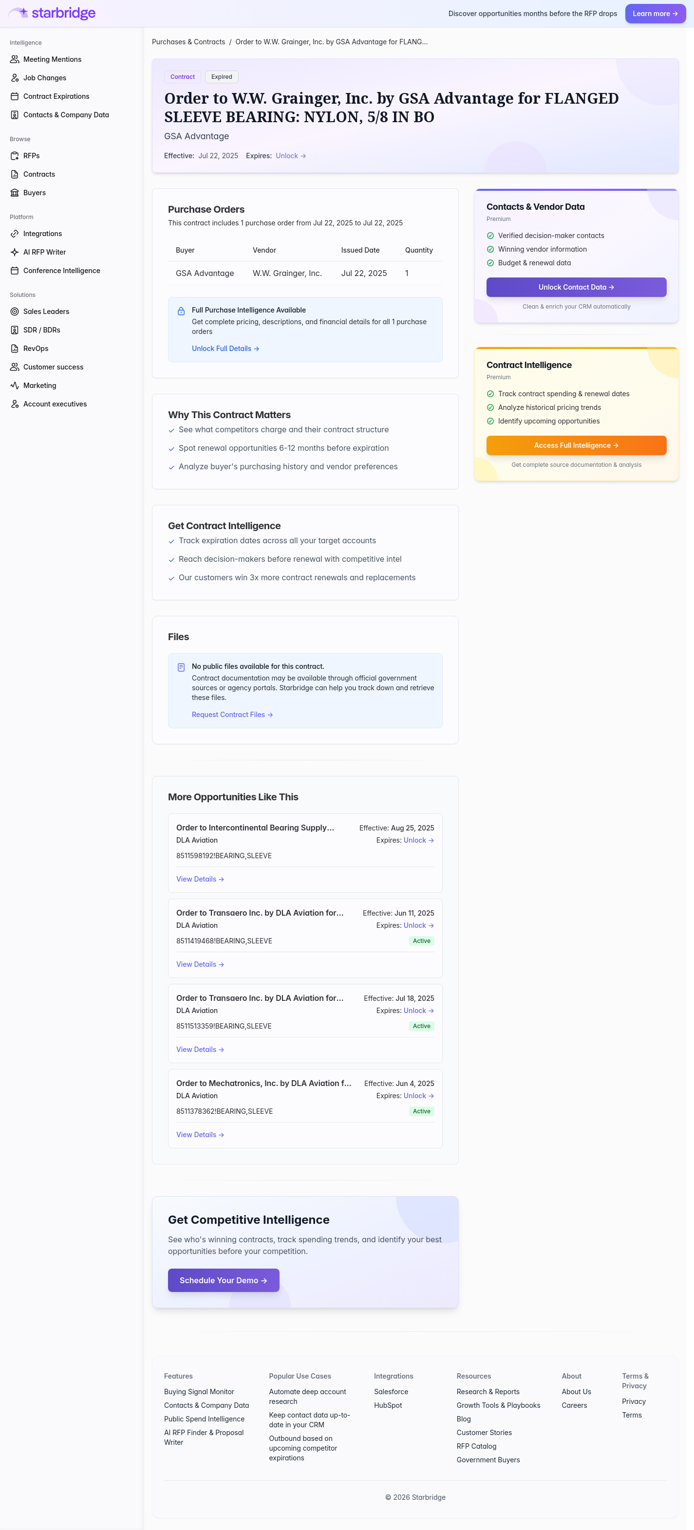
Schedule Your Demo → (224, 1280)
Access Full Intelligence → (576, 445)
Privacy (634, 1401)
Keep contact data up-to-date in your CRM (310, 1420)
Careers (574, 1405)
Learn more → (655, 13)
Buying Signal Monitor (199, 1391)
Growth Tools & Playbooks (499, 1405)
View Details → (200, 879)
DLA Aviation (197, 840)
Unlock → (291, 155)
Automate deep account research (307, 1396)
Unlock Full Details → (226, 348)
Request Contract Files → (232, 714)
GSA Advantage (196, 136)
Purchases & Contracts (188, 41)
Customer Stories (484, 1432)
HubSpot (388, 1405)
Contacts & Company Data (206, 1405)
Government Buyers (488, 1460)
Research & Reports (488, 1391)
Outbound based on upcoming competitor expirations (303, 1448)
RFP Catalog (477, 1446)
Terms (632, 1415)
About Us (576, 1391)
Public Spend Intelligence (204, 1419)
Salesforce (391, 1391)
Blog (464, 1419)
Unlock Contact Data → (577, 287)
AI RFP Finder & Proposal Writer (204, 1437)
